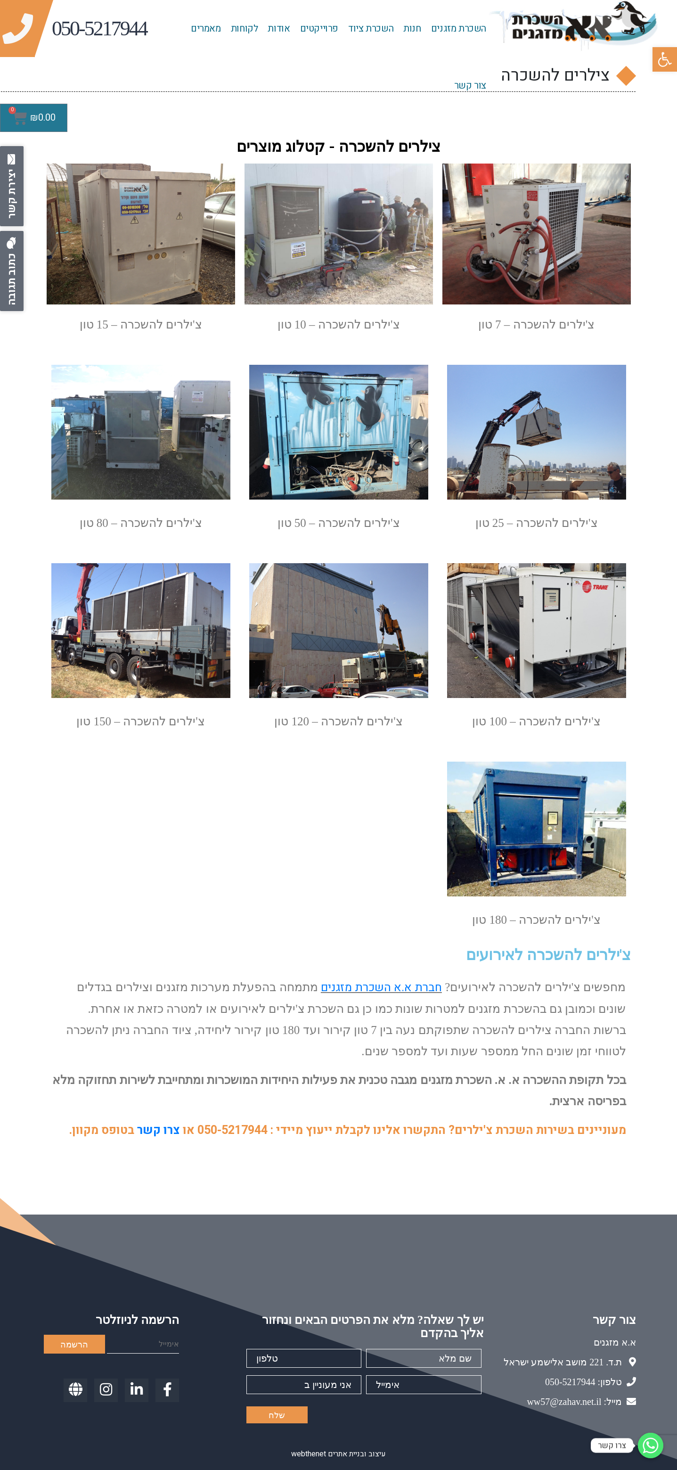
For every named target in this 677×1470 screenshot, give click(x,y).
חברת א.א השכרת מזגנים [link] (381, 987)
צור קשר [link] (470, 85)
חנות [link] (412, 28)
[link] (665, 59)
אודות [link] (279, 28)
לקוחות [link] (244, 28)
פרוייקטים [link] (319, 28)
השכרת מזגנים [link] (458, 28)
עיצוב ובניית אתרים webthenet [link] (338, 1454)
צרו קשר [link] (158, 1130)
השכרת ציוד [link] (370, 28)
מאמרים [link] (206, 28)
